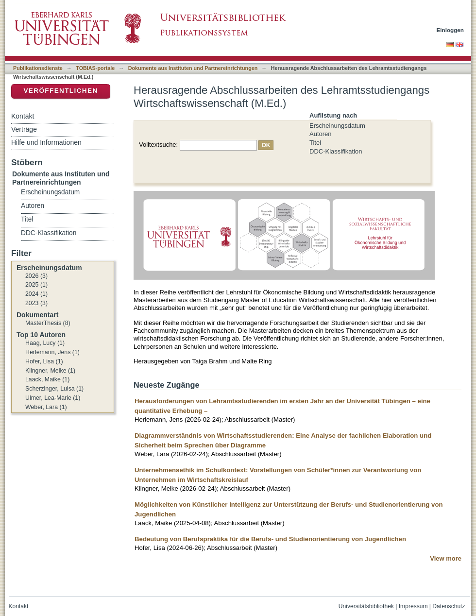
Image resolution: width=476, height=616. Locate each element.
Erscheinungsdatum (337, 125)
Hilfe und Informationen (46, 142)
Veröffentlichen (60, 90)
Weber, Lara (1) (46, 407)
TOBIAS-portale (95, 68)
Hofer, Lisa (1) (44, 361)
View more (445, 558)
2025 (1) (36, 284)
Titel (315, 142)
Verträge (24, 129)
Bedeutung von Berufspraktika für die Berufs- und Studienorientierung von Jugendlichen (270, 539)
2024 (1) (36, 294)
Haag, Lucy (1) (45, 343)
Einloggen (450, 30)
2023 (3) (36, 303)
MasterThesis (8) (47, 323)
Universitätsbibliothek (366, 606)
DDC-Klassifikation (335, 151)
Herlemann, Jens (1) (52, 352)
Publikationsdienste (38, 68)
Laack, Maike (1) (47, 379)
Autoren (320, 133)
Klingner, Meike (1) (50, 370)
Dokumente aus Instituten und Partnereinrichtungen (193, 68)
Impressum (413, 606)
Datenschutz (448, 606)
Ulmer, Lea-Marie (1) (52, 397)
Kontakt (22, 116)
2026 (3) (36, 276)
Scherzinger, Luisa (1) (54, 388)
